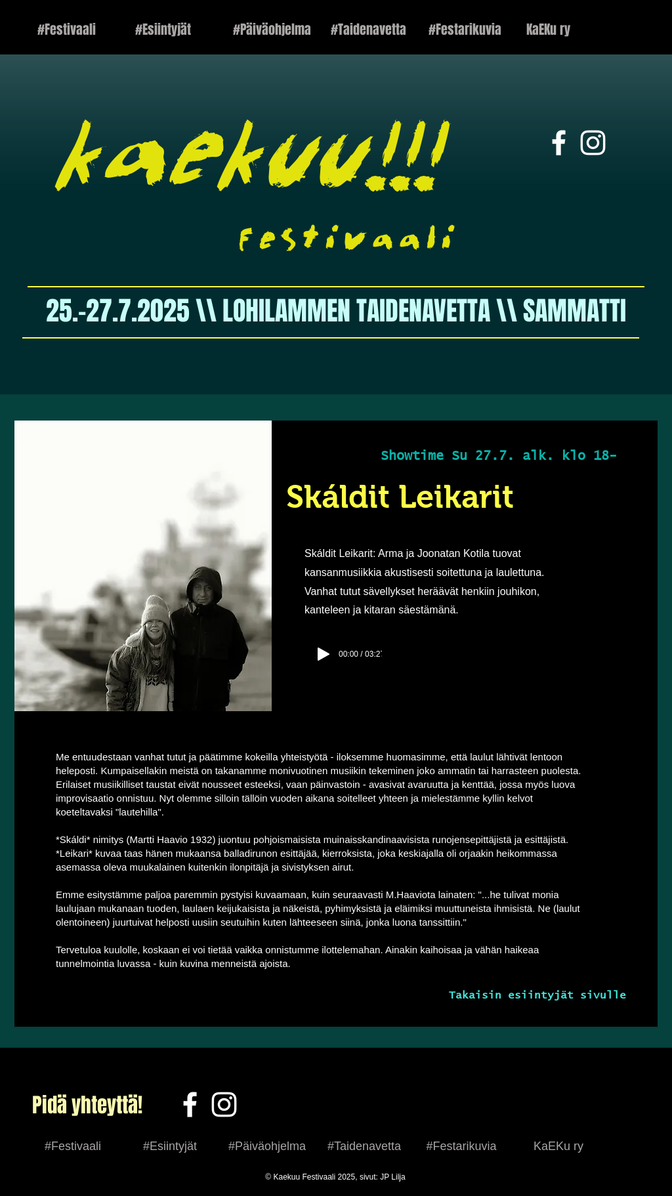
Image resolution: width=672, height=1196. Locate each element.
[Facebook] (190, 1104)
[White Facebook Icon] (559, 142)
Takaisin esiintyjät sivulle (537, 995)
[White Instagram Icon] (593, 142)
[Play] (323, 654)
